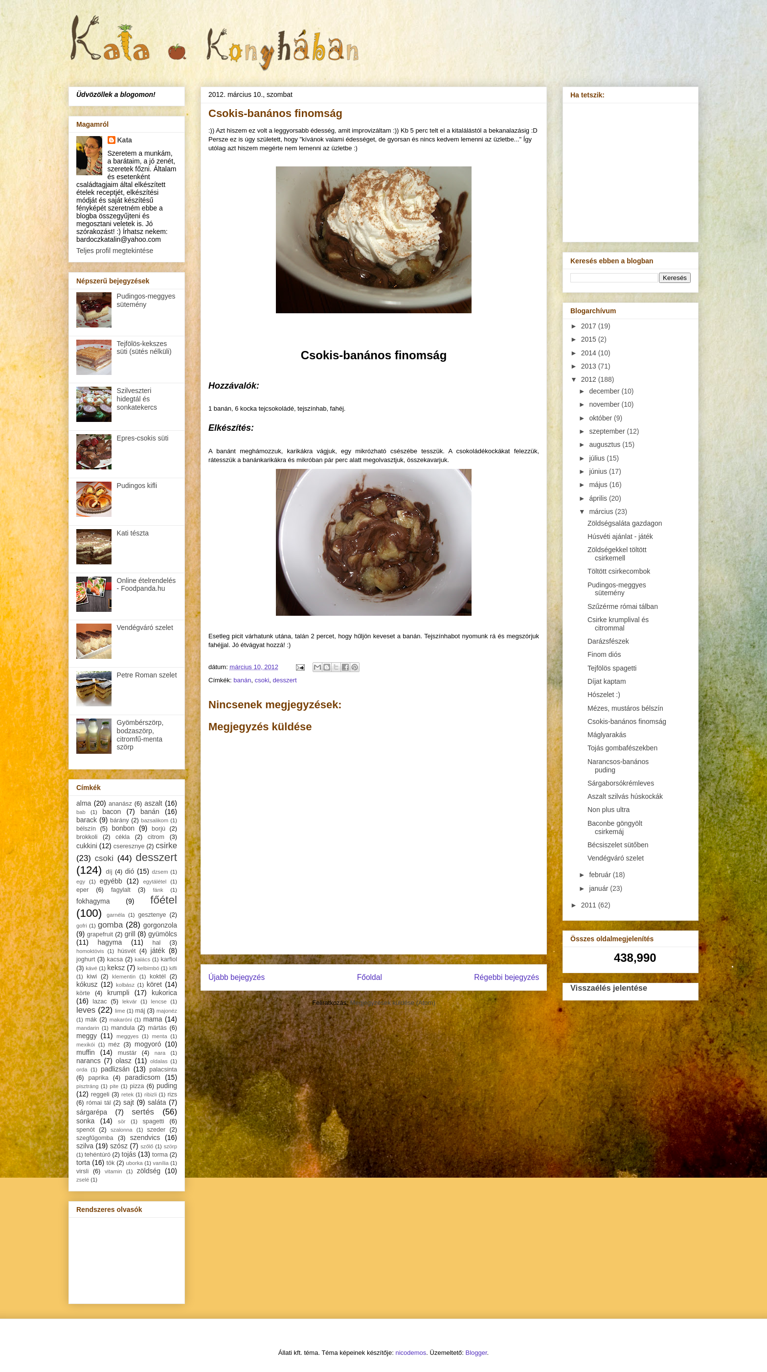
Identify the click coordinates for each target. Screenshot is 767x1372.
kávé (91, 968)
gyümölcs (162, 934)
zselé (82, 1180)
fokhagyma (93, 901)
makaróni (121, 1020)
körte (83, 993)
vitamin (113, 1171)
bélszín (86, 828)
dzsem (160, 872)
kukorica (164, 993)
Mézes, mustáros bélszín (625, 708)
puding (167, 1086)
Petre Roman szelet (147, 675)
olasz (123, 1061)
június (599, 471)
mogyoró (148, 1044)
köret (154, 984)
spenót (85, 1129)
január (599, 888)
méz (114, 1044)
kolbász (125, 985)
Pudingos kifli (137, 485)
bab (81, 812)
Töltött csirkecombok (618, 571)
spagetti (153, 1121)
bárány (119, 820)
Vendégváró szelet (145, 627)
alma (83, 803)
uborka (134, 1163)
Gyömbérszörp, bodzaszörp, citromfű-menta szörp (140, 735)
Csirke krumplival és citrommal (618, 624)
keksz (116, 968)
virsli (82, 1171)
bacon (111, 811)
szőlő (146, 1146)
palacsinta (163, 1069)
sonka (85, 1121)
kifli (173, 968)
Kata (124, 140)
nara (160, 1053)
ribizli (150, 1094)
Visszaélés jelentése (608, 987)
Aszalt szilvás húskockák (625, 796)
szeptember (608, 431)
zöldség (148, 1171)
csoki (262, 680)
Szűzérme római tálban (622, 606)
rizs (172, 1094)
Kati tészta (133, 533)
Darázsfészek (608, 641)
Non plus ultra (608, 810)
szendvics (145, 1137)
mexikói (85, 1044)
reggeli (100, 1094)
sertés (143, 1111)
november (605, 404)
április (599, 498)
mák (91, 1019)
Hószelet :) (603, 694)
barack (86, 820)
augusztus (605, 444)
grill (130, 934)
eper (82, 889)
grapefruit (100, 934)
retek (127, 1094)
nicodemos (410, 1352)
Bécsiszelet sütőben (618, 845)
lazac (99, 1001)
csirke (166, 845)
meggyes (127, 1036)
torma (160, 1154)
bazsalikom (154, 820)
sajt (128, 1102)
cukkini (86, 846)
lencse (158, 1001)
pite (114, 1086)
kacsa (115, 959)
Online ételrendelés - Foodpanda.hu (146, 585)
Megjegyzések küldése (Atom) (392, 1002)
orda (81, 1069)
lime (120, 1011)
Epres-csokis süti (143, 438)
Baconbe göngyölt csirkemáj (614, 827)
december (605, 391)
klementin (123, 976)
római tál (99, 1102)
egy (80, 881)
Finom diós (604, 654)
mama (152, 1019)
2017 (589, 326)
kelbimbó (148, 968)
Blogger (476, 1352)
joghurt (85, 959)
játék (158, 950)
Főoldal (369, 977)
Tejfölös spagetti (611, 668)
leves (85, 1010)
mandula (123, 1027)
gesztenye (152, 914)
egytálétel (154, 881)
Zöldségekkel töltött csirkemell (617, 554)
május (599, 484)
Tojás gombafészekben (622, 748)
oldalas (158, 1061)
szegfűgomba (94, 1138)
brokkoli (86, 837)
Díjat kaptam (606, 681)
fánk (158, 890)
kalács (142, 959)
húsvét (126, 951)
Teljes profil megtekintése (114, 251)
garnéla (116, 915)
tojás (129, 1154)
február (600, 875)
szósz (119, 1146)
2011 (589, 905)
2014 (589, 353)
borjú (158, 828)
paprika (98, 1077)
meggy (86, 1036)
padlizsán (115, 1069)
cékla (122, 837)
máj (140, 1010)
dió (130, 871)
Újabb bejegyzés (236, 977)
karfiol (168, 959)
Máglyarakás (606, 735)
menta (159, 1036)
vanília (160, 1163)
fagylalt (121, 889)
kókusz (87, 984)
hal (157, 942)
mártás (157, 1027)
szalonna (122, 1130)
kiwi (92, 976)
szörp (170, 1146)
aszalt (153, 803)
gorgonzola (160, 925)
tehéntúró (98, 1154)
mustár (127, 1052)
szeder (156, 1129)
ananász (120, 803)
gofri (81, 926)
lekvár (129, 1001)
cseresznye (129, 846)
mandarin (87, 1028)
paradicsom (142, 1077)
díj (109, 871)
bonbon (123, 828)
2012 (589, 379)
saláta (157, 1102)
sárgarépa (91, 1112)
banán (242, 680)
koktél (158, 976)
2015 (589, 339)
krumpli (118, 993)
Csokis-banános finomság (626, 721)
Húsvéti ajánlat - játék (620, 536)
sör (122, 1121)
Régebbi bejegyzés (506, 977)
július (598, 458)
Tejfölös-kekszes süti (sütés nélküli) (144, 348)
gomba (110, 925)
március (602, 511)
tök (111, 1163)
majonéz (167, 1011)
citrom (156, 837)
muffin (85, 1052)
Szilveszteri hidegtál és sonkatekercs (137, 399)
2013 (589, 366)
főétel (163, 900)
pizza (137, 1086)
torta (83, 1162)
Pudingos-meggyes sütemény (146, 300)
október (601, 418)
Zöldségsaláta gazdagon (624, 523)
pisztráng (87, 1086)
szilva (84, 1146)
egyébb (111, 881)
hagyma (110, 942)
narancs (88, 1061)
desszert (285, 680)
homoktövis (90, 951)
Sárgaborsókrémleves (620, 783)
